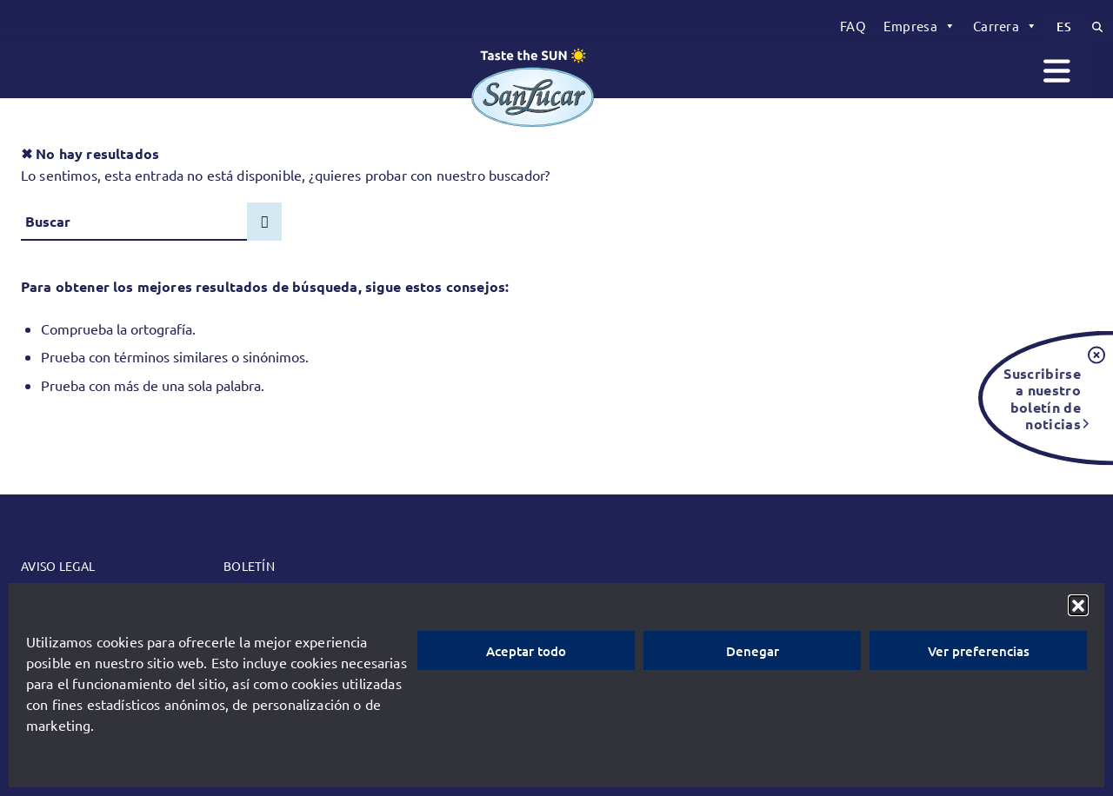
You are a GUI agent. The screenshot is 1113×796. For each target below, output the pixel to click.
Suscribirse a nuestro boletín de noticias (1042, 398)
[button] (1078, 605)
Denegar (752, 651)
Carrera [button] (1005, 26)
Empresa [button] (919, 26)
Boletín (249, 566)
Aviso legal (58, 566)
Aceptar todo (526, 651)
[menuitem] (853, 26)
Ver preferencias (979, 651)
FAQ (853, 25)
